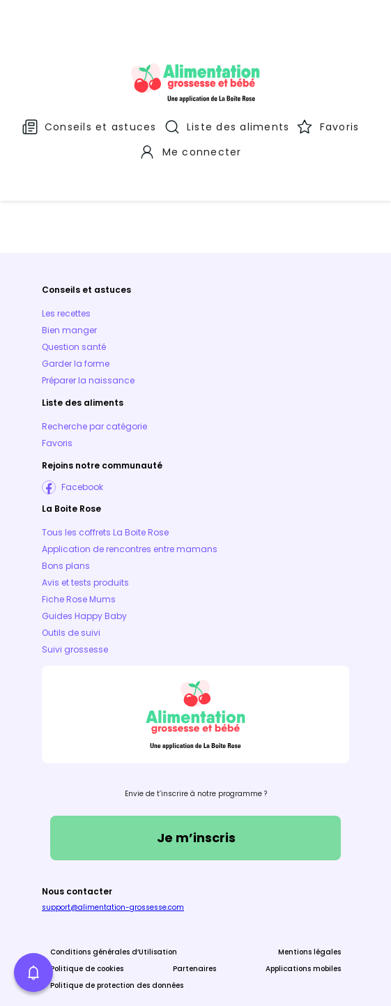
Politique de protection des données (116, 931)
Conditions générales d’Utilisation (113, 897)
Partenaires (194, 914)
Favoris (57, 389)
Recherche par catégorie (94, 372)
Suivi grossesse (75, 595)
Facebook (82, 433)
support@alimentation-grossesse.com (113, 853)
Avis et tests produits (85, 528)
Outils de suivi (71, 578)
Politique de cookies (86, 914)
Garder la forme (75, 309)
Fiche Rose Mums (79, 545)
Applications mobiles (303, 914)
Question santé (74, 292)
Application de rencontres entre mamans (129, 495)
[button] (33, 972)
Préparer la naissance (88, 326)
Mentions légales (309, 897)
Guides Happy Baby (84, 561)
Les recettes (66, 259)
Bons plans (66, 511)
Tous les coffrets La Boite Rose (105, 478)
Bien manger (69, 276)
